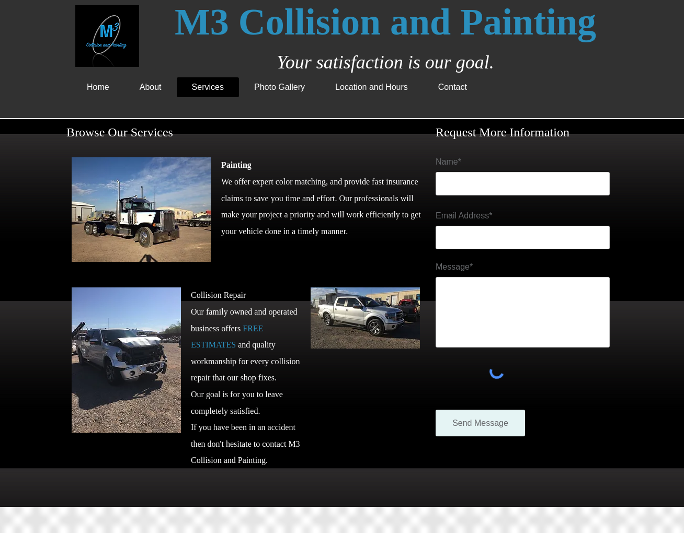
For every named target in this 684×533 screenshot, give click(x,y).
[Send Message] (480, 423)
